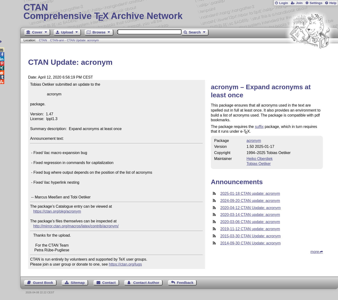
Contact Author (146, 283)
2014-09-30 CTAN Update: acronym (250, 243)
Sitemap (78, 283)
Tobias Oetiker (258, 164)
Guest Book (43, 283)
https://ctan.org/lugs (125, 264)
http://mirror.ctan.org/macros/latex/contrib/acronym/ (76, 226)
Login (283, 3)
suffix (259, 127)
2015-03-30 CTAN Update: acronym (250, 236)
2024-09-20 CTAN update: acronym (250, 201)
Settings (316, 3)
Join (299, 3)
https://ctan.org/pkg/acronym (57, 211)
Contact (109, 283)
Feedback (185, 283)
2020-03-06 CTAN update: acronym (250, 222)
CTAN (43, 40)
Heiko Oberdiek (259, 159)
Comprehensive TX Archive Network (179, 12)
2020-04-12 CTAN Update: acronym (250, 208)
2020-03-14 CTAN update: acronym (250, 215)
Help (333, 3)
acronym (253, 141)
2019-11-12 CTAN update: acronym (250, 229)
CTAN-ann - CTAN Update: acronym (74, 40)
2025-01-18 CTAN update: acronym (250, 194)
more (315, 252)
